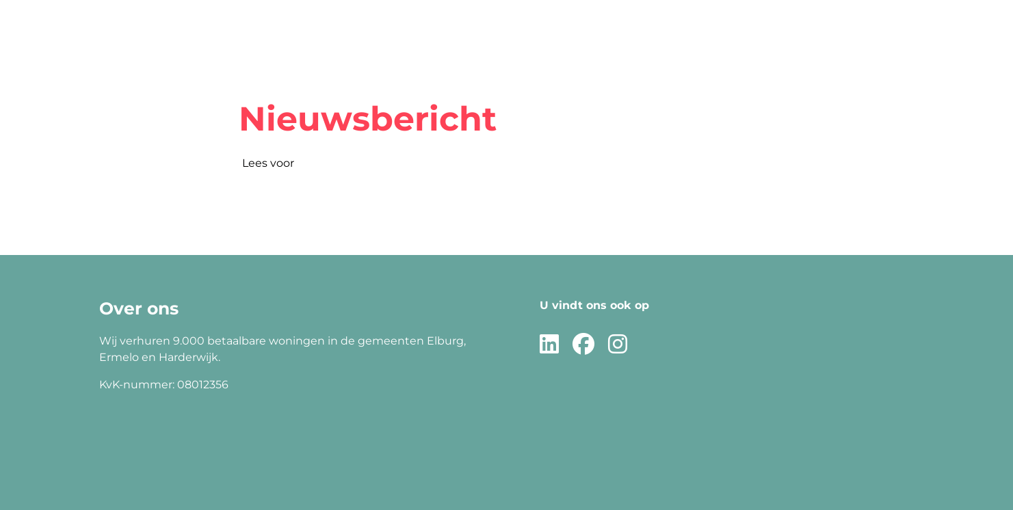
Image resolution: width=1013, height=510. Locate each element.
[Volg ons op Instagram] (617, 345)
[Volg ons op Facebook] (583, 345)
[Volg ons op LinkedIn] (549, 345)
